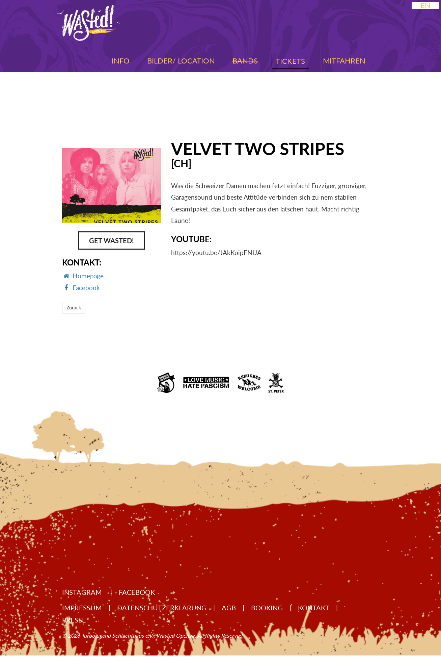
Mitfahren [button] (344, 60)
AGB (229, 608)
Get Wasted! (111, 240)
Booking (267, 608)
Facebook (137, 592)
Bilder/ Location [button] (181, 60)
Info (121, 60)
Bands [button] (245, 60)
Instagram (83, 592)
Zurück (73, 307)
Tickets (290, 61)
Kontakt (313, 608)
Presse (74, 620)
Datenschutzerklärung (161, 608)
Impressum (82, 608)
